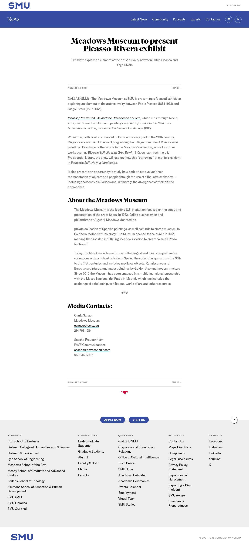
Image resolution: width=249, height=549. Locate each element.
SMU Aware (176, 495)
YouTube (214, 459)
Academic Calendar (132, 475)
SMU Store (125, 469)
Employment (127, 493)
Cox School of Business (23, 441)
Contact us (212, 19)
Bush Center (126, 463)
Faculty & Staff (88, 463)
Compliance (176, 453)
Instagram (216, 447)
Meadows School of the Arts (26, 465)
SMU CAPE (15, 497)
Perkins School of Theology (26, 481)
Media (82, 469)
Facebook (215, 441)
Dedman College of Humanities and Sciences (38, 447)
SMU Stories (126, 504)
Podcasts (179, 19)
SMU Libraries (17, 503)
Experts (195, 19)
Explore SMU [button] (234, 5)
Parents (83, 475)
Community (160, 19)
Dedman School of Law (23, 453)
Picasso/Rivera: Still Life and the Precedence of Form (104, 118)
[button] (234, 420)
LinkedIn (215, 453)
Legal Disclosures (180, 459)
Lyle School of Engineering (25, 459)
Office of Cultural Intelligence (138, 457)
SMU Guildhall (17, 509)
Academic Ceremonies (133, 481)
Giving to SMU (128, 441)
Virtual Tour (126, 498)
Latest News (139, 19)
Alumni (83, 457)
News (13, 19)
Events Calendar (129, 487)
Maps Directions (179, 447)
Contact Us (176, 441)
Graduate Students (91, 451)
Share (175, 88)
